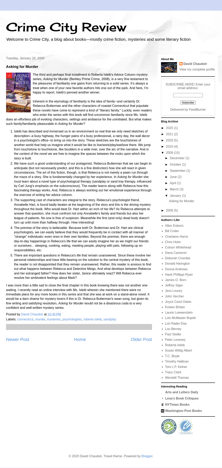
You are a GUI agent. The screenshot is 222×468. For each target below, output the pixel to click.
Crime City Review (66, 27)
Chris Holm (173, 242)
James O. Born (175, 280)
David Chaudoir (195, 64)
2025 (170, 128)
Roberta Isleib (175, 345)
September (178, 170)
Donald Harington (177, 263)
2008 (170, 210)
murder (40, 319)
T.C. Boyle (172, 356)
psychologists (72, 319)
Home (80, 339)
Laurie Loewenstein (179, 312)
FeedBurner (197, 109)
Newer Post (17, 339)
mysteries (54, 319)
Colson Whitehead (178, 247)
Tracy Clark (173, 372)
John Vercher (174, 296)
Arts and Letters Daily (181, 392)
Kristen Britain (175, 307)
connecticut (25, 319)
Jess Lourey (173, 290)
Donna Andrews (176, 269)
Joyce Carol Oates (178, 301)
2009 (170, 152)
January (176, 195)
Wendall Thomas (177, 377)
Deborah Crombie (177, 258)
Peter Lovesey (175, 339)
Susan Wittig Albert (178, 350)
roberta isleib (92, 319)
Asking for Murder (181, 201)
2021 (170, 134)
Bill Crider (172, 231)
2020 (170, 140)
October (176, 164)
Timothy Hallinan (177, 361)
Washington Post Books (183, 410)
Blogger (147, 456)
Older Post (141, 339)
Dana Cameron (176, 252)
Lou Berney (173, 329)
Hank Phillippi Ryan (179, 274)
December (177, 158)
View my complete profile (197, 69)
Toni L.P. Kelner (176, 367)
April (173, 183)
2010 (170, 146)
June (174, 177)
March (175, 189)
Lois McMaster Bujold (180, 318)
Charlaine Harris (176, 236)
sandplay (109, 319)
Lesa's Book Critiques (182, 398)
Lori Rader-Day (176, 323)
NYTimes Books (177, 404)
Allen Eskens (174, 225)
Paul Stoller (173, 334)
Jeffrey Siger (174, 285)
